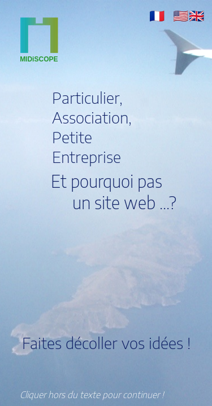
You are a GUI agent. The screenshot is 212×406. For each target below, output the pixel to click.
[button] (157, 15)
